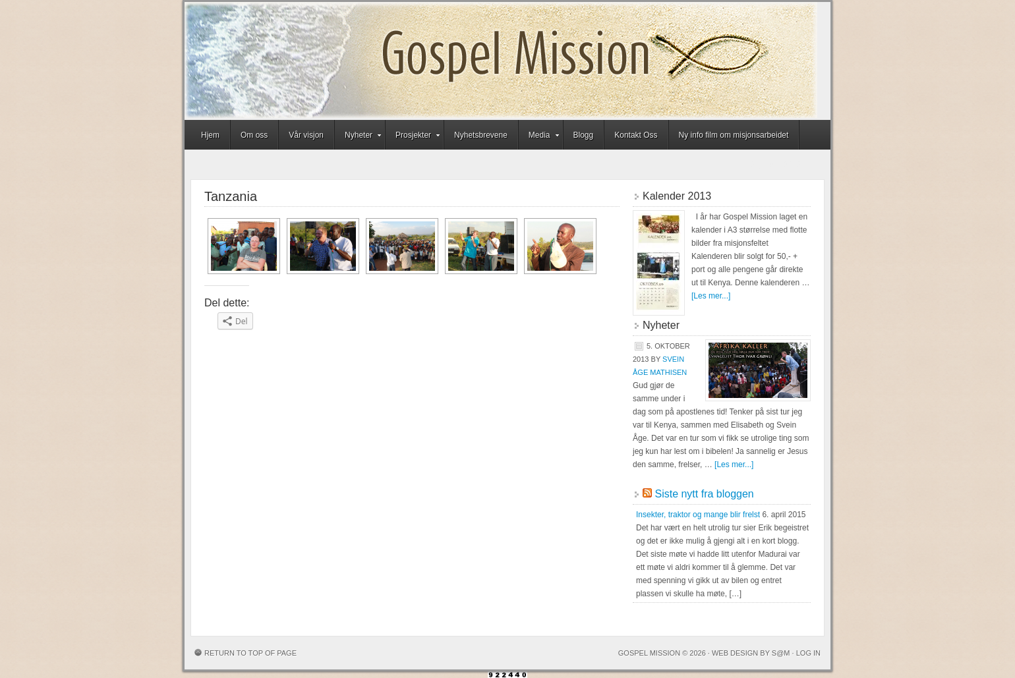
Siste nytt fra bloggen (703, 493)
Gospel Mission (501, 61)
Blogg (583, 135)
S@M (781, 653)
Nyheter (358, 137)
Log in (808, 653)
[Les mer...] (710, 295)
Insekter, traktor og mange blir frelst (698, 514)
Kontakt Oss (635, 135)
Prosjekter (413, 137)
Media (539, 137)
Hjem (210, 135)
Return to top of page (250, 653)
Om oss (254, 135)
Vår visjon (306, 135)
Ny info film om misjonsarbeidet (734, 135)
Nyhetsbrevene (481, 135)
